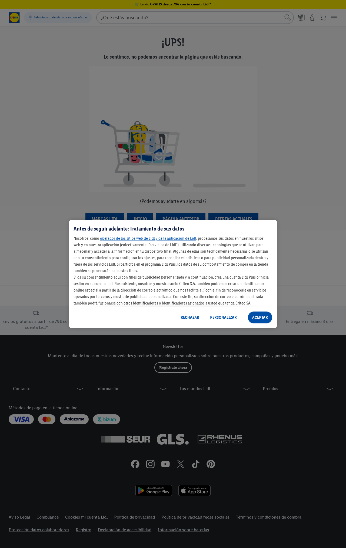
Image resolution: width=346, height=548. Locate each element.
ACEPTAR (260, 317)
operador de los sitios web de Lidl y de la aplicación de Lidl (148, 238)
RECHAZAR (190, 317)
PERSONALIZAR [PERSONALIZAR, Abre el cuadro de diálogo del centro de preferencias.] (223, 317)
